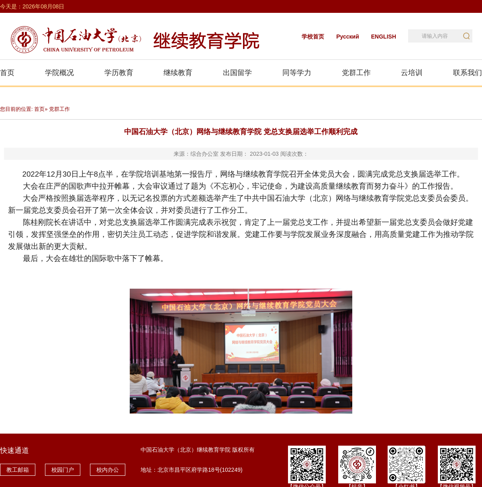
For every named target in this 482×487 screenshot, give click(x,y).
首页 (7, 73)
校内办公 (107, 470)
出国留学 (237, 73)
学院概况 (59, 73)
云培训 (412, 73)
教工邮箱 (17, 470)
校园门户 (62, 470)
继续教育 (177, 73)
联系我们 (467, 73)
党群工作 (356, 73)
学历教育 (118, 73)
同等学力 (296, 73)
